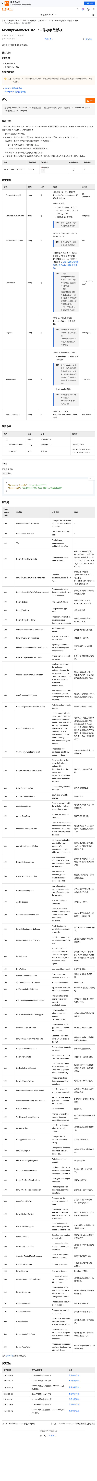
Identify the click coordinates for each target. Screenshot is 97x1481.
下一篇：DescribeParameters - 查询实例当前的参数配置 (73, 1424)
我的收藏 (89, 39)
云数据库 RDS (12, 21)
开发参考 (41, 21)
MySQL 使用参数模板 (13, 88)
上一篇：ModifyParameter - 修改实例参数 (18, 1424)
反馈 (51, 1436)
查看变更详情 (74, 1376)
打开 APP (89, 3)
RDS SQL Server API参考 (55, 21)
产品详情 (48, 39)
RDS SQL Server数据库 (28, 21)
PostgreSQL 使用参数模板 (15, 92)
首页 (3, 21)
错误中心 (9, 1356)
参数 (76, 21)
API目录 (69, 21)
